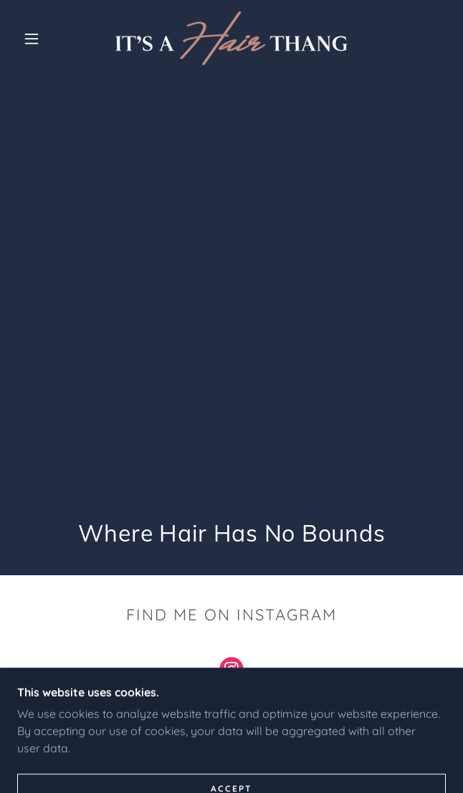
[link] (231, 38)
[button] (38, 38)
